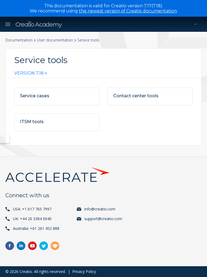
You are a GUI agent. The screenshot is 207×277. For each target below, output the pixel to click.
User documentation (55, 40)
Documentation (19, 40)
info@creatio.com (99, 209)
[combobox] (30, 74)
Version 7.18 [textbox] (29, 73)
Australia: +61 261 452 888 (36, 228)
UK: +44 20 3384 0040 (32, 218)
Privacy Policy (84, 271)
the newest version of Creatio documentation (128, 10)
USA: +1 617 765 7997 (32, 209)
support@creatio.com (103, 218)
